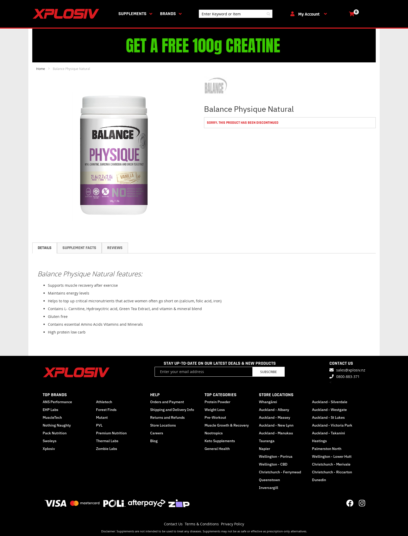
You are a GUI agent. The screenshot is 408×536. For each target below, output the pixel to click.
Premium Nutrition (111, 433)
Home (40, 69)
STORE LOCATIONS (276, 395)
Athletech (104, 402)
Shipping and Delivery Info (172, 409)
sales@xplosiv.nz (350, 370)
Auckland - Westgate (329, 409)
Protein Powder (217, 402)
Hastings (319, 441)
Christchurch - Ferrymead (280, 472)
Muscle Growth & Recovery (227, 425)
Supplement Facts (79, 248)
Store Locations (163, 425)
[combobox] (235, 14)
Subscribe (268, 372)
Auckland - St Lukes (328, 417)
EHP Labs (50, 409)
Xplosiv (49, 448)
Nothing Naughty (57, 425)
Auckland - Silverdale (329, 402)
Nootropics (214, 433)
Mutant (102, 417)
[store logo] (66, 14)
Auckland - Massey (274, 417)
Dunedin (319, 480)
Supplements (132, 14)
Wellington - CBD (273, 464)
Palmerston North (326, 448)
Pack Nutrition (55, 433)
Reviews (115, 248)
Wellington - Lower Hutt (332, 456)
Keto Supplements (220, 441)
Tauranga (267, 441)
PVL (99, 425)
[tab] (44, 248)
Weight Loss (215, 409)
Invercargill (268, 487)
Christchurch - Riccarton (332, 472)
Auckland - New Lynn (276, 425)
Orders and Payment (167, 402)
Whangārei (268, 402)
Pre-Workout (215, 417)
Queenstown (269, 480)
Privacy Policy (232, 523)
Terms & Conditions (202, 523)
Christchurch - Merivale (331, 464)
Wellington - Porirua (275, 456)
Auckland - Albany (274, 409)
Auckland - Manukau (276, 433)
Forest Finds (106, 409)
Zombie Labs (106, 448)
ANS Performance (57, 402)
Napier (264, 448)
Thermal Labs (107, 441)
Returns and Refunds (167, 417)
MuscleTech (52, 417)
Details (45, 248)
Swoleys (49, 441)
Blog (154, 441)
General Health (217, 448)
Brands (168, 14)
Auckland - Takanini (328, 433)
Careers (156, 433)
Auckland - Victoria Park (332, 425)
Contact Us (173, 523)
